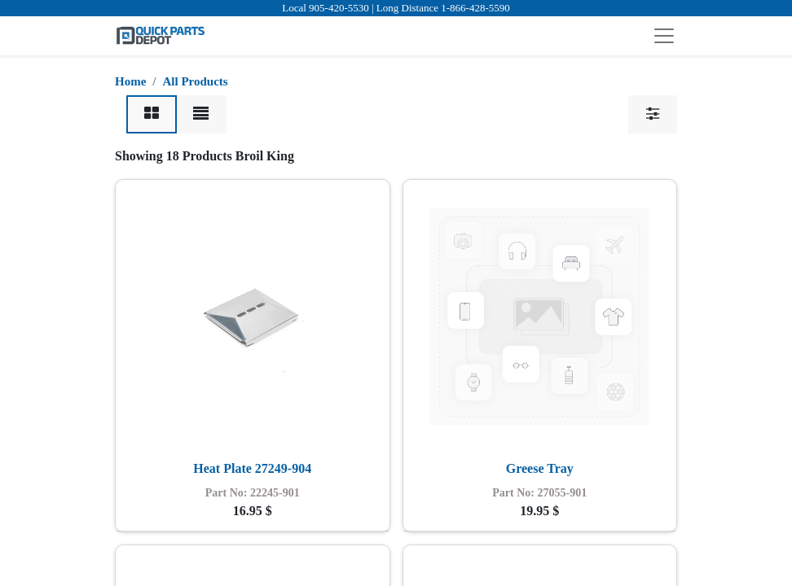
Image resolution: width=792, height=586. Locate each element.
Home (130, 81)
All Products (195, 81)
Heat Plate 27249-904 (252, 468)
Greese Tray (540, 468)
